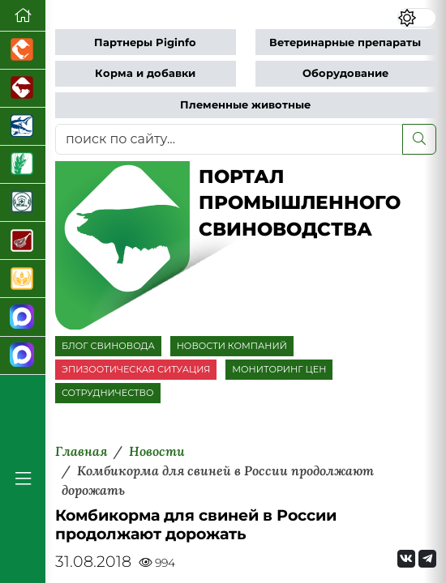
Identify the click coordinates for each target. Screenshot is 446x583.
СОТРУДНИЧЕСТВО (108, 392)
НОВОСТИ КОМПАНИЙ (232, 345)
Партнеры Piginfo (145, 42)
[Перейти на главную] (22, 16)
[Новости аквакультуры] (22, 127)
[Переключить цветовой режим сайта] (416, 18)
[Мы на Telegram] (427, 559)
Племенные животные (245, 105)
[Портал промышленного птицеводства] (22, 51)
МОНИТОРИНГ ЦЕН (279, 369)
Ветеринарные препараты (345, 42)
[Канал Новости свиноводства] (22, 317)
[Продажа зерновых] (22, 279)
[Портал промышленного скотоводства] (22, 89)
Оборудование (345, 73)
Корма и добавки (145, 73)
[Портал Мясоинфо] (22, 241)
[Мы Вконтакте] (406, 559)
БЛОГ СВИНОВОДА (108, 345)
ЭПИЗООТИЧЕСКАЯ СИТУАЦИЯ (136, 369)
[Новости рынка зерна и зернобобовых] (22, 165)
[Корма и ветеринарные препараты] (22, 203)
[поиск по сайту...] (229, 139)
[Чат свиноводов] (22, 356)
